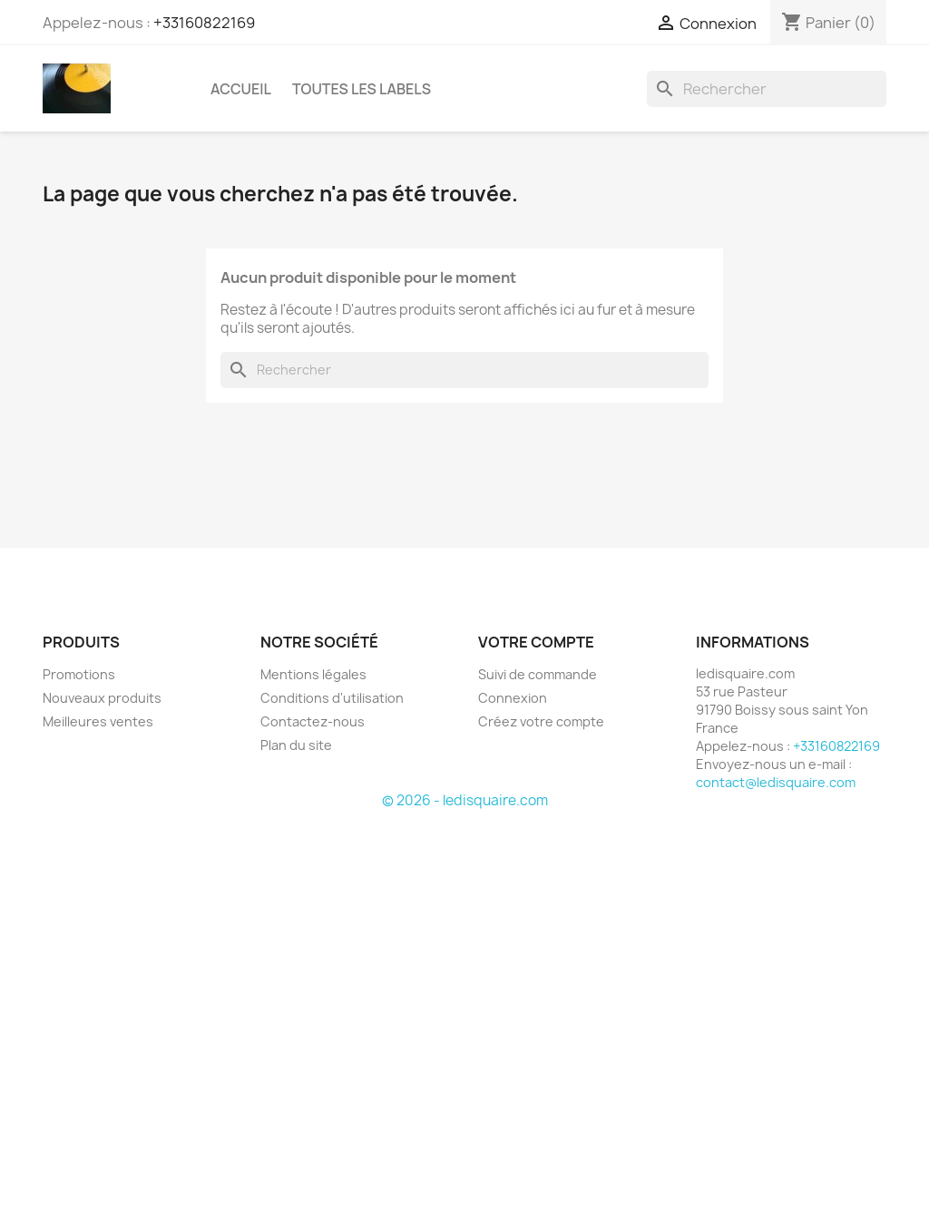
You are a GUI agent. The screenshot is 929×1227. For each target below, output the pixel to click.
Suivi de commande (537, 674)
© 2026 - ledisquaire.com (465, 800)
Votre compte (536, 642)
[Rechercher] (766, 89)
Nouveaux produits (102, 697)
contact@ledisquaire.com (776, 782)
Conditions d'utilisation (332, 697)
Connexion (512, 697)
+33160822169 (204, 23)
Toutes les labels (361, 89)
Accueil (240, 89)
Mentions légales (313, 674)
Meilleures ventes (98, 721)
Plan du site (296, 745)
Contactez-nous (312, 721)
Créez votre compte (541, 721)
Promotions (79, 674)
